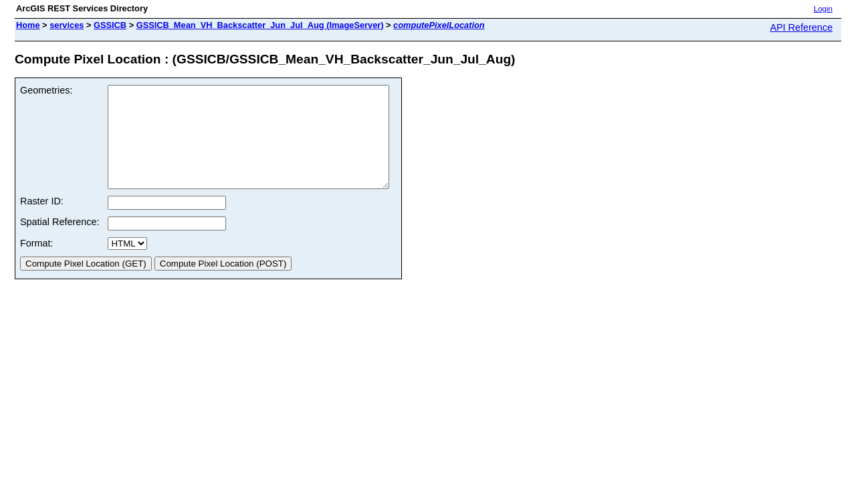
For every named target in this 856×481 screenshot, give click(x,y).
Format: (37, 263)
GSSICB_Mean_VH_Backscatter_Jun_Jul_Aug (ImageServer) (260, 25)
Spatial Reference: (59, 241)
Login (823, 9)
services (66, 25)
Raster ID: (42, 221)
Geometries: (46, 90)
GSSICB (110, 25)
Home (28, 25)
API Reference (801, 27)
